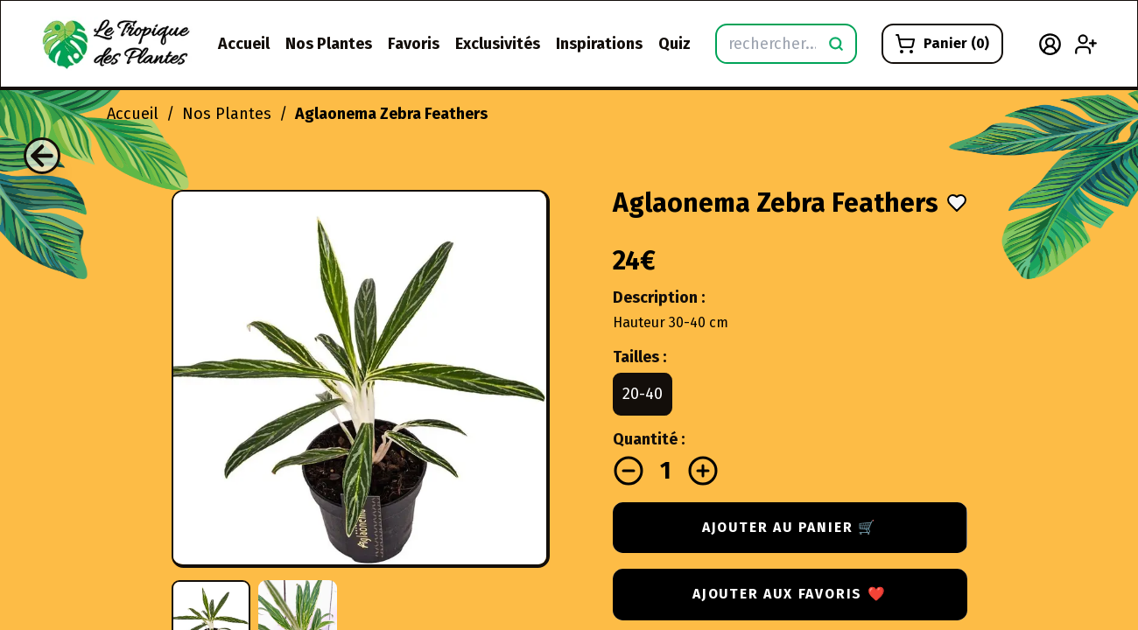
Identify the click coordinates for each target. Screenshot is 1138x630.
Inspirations (599, 43)
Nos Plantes (328, 43)
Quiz (674, 43)
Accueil (244, 43)
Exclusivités (497, 43)
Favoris (413, 43)
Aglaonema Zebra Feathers (391, 113)
